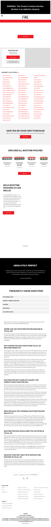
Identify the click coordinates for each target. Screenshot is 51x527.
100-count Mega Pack (14, 440)
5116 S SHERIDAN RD (23, 77)
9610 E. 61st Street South (8, 92)
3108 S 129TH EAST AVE (8, 116)
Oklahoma (21, 474)
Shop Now (25, 36)
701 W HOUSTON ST (38, 99)
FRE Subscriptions (38, 498)
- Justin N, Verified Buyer (25, 278)
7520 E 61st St (6, 109)
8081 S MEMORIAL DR (23, 96)
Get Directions (13, 62)
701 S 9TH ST (37, 88)
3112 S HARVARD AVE (39, 109)
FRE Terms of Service (23, 494)
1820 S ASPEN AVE (22, 101)
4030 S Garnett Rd (22, 103)
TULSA (27, 474)
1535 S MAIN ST (37, 82)
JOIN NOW (25, 246)
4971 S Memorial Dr (38, 92)
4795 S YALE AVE (7, 118)
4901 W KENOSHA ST (39, 101)
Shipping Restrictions (23, 492)
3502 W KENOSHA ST (23, 111)
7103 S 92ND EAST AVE (23, 116)
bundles (31, 446)
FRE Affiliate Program (23, 498)
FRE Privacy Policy (22, 487)
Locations (15, 474)
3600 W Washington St (39, 96)
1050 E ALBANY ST (7, 94)
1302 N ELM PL (37, 118)
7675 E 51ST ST (6, 105)
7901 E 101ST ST (37, 79)
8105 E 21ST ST (6, 113)
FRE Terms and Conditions (24, 489)
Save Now (25, 137)
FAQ (3, 489)
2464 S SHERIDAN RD (8, 88)
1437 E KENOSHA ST (38, 86)
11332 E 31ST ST (37, 94)
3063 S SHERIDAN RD (8, 77)
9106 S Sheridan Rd (38, 107)
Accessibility (37, 492)
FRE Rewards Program (23, 496)
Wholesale (4, 492)
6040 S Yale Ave (37, 105)
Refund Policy (37, 489)
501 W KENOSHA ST (23, 99)
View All (24, 173)
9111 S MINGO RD (22, 105)
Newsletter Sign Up (38, 494)
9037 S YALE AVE (22, 94)
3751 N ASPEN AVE (38, 103)
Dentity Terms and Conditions (41, 487)
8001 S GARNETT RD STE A (9, 90)
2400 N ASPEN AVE (22, 88)
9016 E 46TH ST (6, 82)
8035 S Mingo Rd (7, 75)
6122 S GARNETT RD (7, 101)
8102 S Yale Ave (37, 111)
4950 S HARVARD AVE (23, 84)
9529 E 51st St (21, 75)
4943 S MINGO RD (7, 96)
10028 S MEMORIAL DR (23, 113)
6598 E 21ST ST (6, 84)
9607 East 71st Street (39, 90)
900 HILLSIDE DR (22, 79)
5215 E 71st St (21, 107)
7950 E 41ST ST (21, 82)
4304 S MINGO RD (7, 86)
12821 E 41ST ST (6, 99)
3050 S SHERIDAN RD (8, 111)
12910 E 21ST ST (6, 120)
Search (3, 487)
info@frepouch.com (7, 507)
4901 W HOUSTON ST (23, 109)
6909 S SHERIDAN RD (8, 103)
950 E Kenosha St (38, 113)
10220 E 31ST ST (22, 90)
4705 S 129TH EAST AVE (8, 107)
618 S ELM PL (6, 79)
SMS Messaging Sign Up (39, 496)
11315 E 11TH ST (22, 92)
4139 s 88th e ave (38, 84)
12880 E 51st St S (22, 86)
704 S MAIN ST (37, 116)
